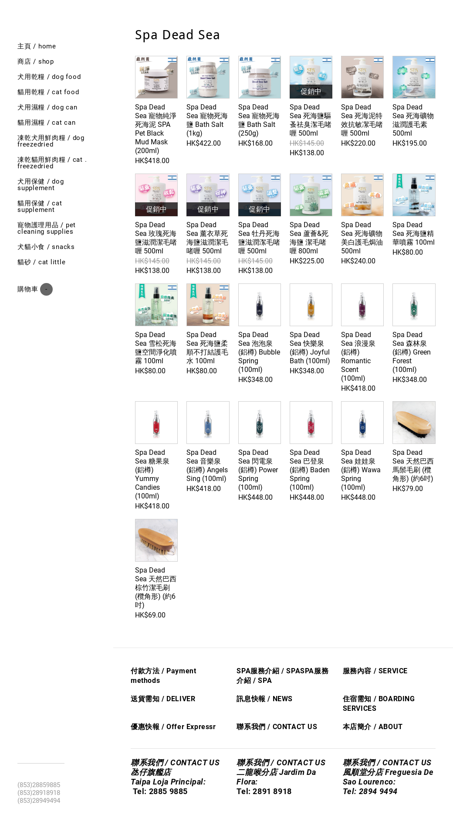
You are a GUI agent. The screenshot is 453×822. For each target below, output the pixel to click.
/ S (257, 680)
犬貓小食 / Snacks (46, 247)
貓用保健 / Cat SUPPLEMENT (39, 206)
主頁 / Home (36, 46)
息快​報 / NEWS (268, 699)
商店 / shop (35, 61)
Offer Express (189, 727)
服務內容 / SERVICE (375, 671)
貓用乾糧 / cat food (48, 92)
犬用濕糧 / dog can (47, 107)
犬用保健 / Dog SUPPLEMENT (40, 184)
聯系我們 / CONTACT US (277, 727)
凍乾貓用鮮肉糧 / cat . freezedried (52, 163)
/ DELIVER (177, 699)
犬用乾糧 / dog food (49, 77)
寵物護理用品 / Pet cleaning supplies (46, 228)
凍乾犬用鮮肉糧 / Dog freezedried (51, 141)
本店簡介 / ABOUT (373, 727)
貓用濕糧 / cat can (46, 122)
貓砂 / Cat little (41, 262)
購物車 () (35, 289)
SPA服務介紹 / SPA (268, 671)
